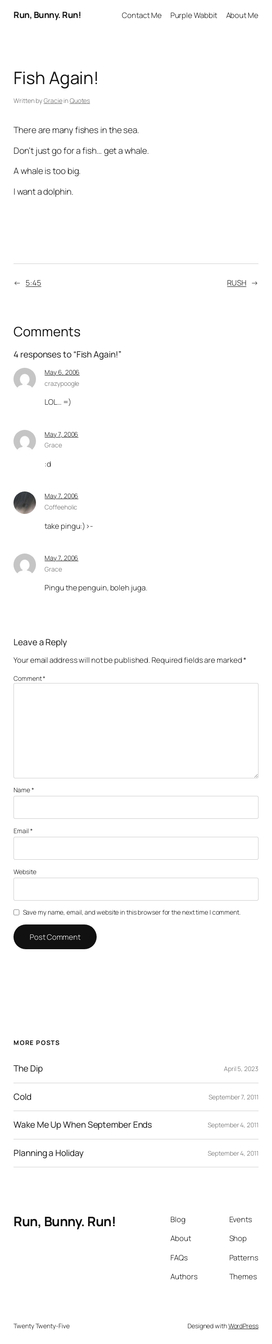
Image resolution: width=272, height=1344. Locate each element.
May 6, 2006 (62, 372)
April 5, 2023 (241, 1068)
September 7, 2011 (233, 1097)
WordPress (243, 1326)
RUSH (236, 282)
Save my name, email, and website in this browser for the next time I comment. (132, 912)
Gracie (53, 100)
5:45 (33, 282)
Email (22, 830)
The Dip (27, 1069)
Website (24, 871)
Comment (29, 678)
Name (23, 790)
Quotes (80, 100)
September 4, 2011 (233, 1125)
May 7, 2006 (61, 434)
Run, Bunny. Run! (47, 15)
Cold (22, 1097)
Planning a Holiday (48, 1153)
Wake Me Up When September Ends (82, 1125)
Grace (53, 445)
